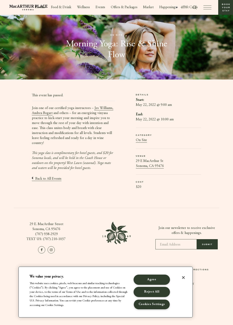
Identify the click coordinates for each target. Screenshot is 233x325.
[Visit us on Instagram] (51, 249)
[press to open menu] (207, 7)
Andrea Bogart (42, 113)
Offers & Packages (124, 7)
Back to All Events (46, 178)
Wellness (83, 7)
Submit (207, 246)
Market (148, 7)
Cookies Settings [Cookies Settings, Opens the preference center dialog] (152, 304)
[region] (105, 292)
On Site (141, 140)
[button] (225, 7)
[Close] (183, 278)
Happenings (168, 7)
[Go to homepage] (28, 7)
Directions (199, 270)
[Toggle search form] (194, 7)
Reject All (151, 291)
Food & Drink (61, 7)
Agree (151, 279)
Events (100, 7)
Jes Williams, (103, 108)
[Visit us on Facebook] (41, 249)
